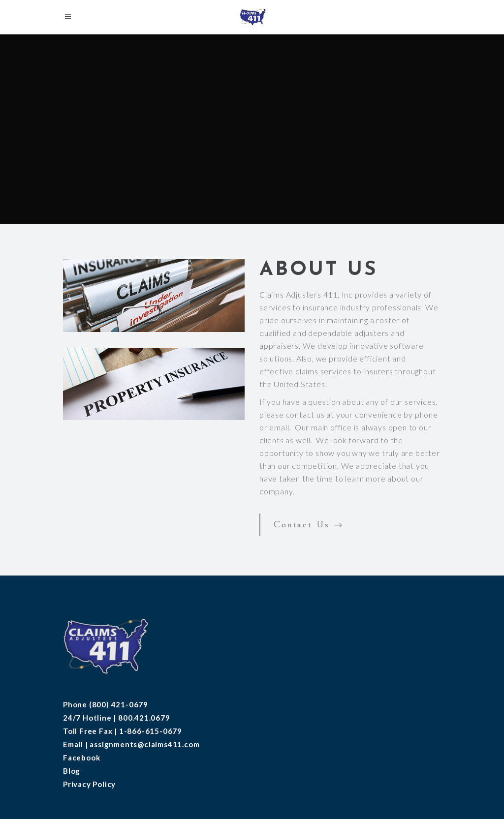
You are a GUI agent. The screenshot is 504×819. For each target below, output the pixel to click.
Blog (71, 770)
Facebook (81, 757)
